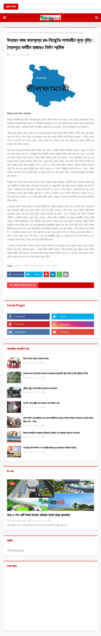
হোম (8, 32)
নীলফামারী (17, 265)
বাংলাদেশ (26, 265)
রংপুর (48, 265)
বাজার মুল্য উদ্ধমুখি (37, 265)
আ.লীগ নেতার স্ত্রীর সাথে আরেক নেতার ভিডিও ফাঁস (41, 403)
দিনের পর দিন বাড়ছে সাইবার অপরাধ (36, 358)
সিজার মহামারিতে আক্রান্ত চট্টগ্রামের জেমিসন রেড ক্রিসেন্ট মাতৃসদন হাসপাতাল (51, 432)
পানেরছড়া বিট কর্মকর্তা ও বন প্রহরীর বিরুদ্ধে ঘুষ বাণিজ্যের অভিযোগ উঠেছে (49, 447)
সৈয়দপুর (14, 32)
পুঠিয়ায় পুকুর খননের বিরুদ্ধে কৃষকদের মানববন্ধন (40, 388)
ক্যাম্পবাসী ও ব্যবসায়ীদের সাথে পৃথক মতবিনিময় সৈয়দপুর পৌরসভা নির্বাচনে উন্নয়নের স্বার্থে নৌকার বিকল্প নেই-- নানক (58, 419)
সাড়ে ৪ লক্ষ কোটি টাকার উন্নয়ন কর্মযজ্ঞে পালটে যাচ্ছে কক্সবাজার (38, 515)
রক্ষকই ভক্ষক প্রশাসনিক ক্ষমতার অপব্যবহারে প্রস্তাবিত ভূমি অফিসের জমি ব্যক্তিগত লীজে (55, 373)
